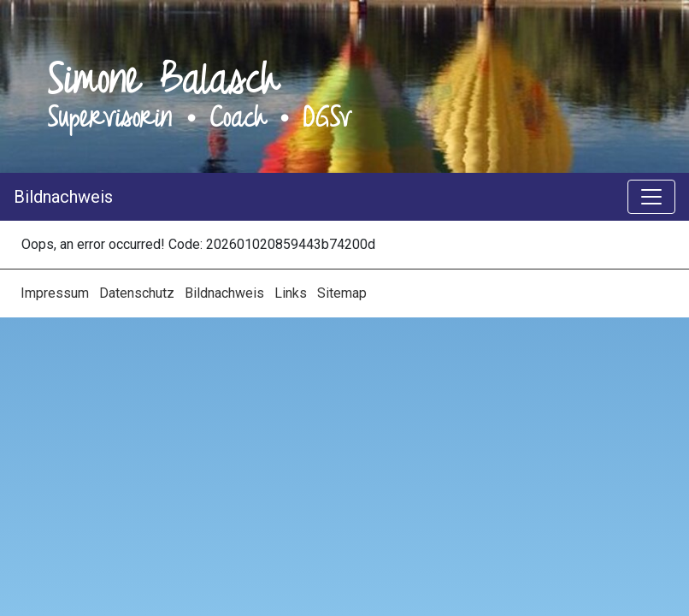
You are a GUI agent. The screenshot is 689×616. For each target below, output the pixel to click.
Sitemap (342, 293)
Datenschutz (138, 293)
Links (292, 293)
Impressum (56, 293)
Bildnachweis (63, 197)
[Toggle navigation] (651, 197)
